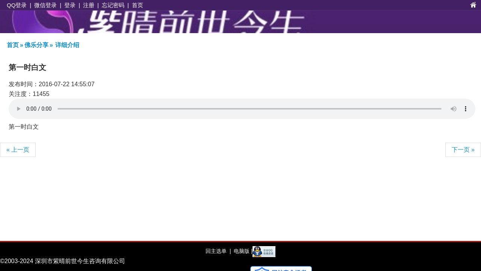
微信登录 (45, 5)
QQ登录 (17, 5)
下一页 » (463, 149)
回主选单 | (218, 251)
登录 (70, 5)
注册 (88, 5)
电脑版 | (242, 251)
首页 (137, 5)
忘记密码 (113, 5)
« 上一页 (17, 149)
